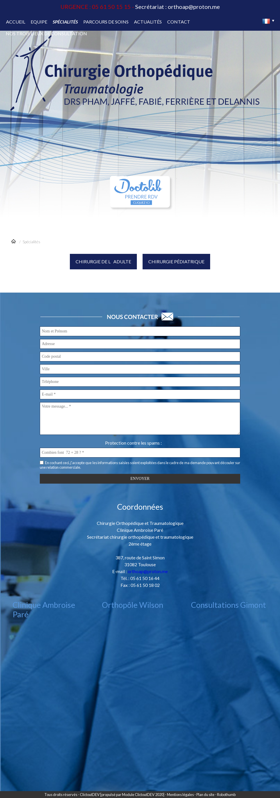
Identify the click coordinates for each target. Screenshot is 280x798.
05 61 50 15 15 (111, 6)
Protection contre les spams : (133, 442)
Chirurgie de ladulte (103, 261)
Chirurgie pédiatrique (176, 261)
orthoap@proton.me (194, 6)
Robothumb (226, 794)
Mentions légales (180, 794)
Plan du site (205, 794)
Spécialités (31, 241)
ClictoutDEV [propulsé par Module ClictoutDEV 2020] (122, 794)
